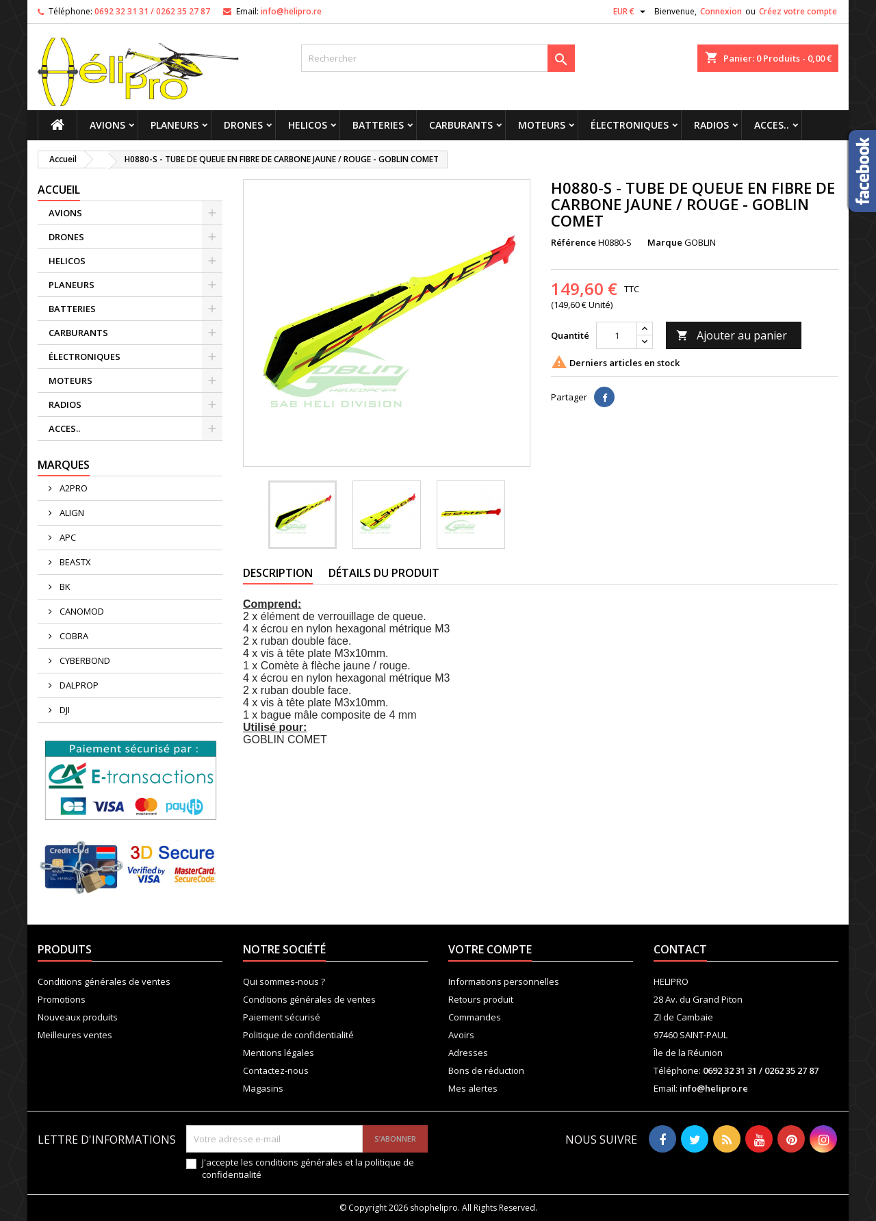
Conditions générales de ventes (104, 981)
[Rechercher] (438, 58)
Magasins (263, 1088)
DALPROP (78, 685)
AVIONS (107, 124)
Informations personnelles (503, 981)
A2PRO (72, 488)
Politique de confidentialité (298, 1035)
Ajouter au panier (731, 335)
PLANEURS (174, 124)
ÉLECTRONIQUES (630, 124)
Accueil (59, 189)
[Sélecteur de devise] (631, 11)
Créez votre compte (798, 11)
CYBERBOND (83, 660)
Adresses (468, 1052)
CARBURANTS (461, 124)
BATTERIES (378, 124)
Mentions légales (278, 1052)
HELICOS (307, 124)
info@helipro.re (291, 11)
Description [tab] (278, 572)
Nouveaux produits (78, 1017)
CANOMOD (80, 611)
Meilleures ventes (75, 1035)
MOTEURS (541, 124)
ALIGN (70, 512)
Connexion (721, 11)
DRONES (243, 124)
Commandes (474, 1017)
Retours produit (480, 999)
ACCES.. (771, 124)
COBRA (72, 636)
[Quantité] (616, 335)
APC (66, 537)
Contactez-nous (276, 1070)
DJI (63, 710)
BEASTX (74, 562)
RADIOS (711, 124)
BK (63, 586)
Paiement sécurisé (281, 1017)
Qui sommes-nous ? (284, 981)
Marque (664, 242)
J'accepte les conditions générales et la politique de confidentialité (308, 1168)
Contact (680, 949)
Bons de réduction (486, 1070)
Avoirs (461, 1035)
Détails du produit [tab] (383, 572)
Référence (573, 242)
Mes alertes (473, 1088)
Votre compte (490, 949)
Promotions (62, 999)
